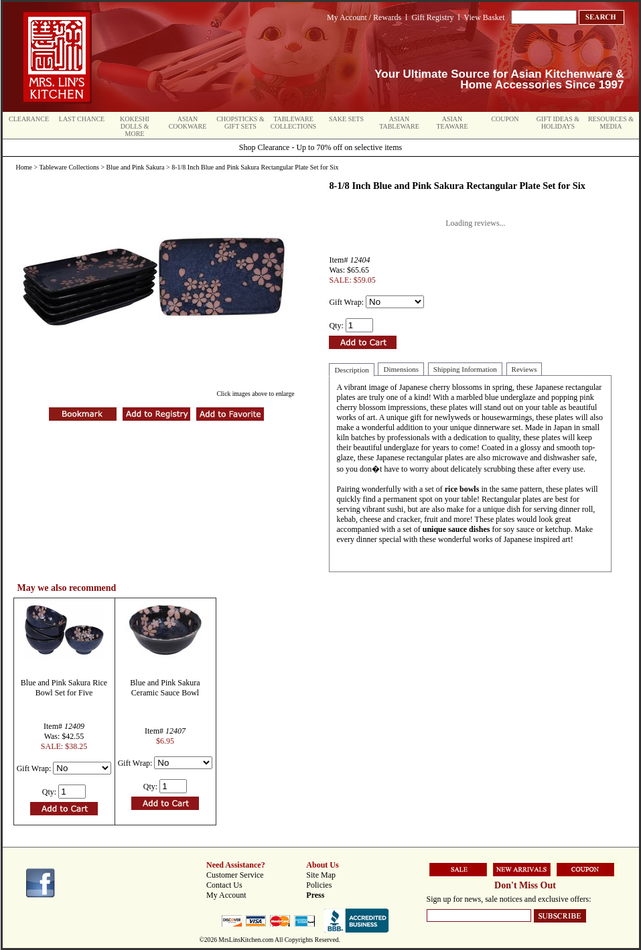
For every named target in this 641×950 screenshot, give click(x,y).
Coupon (504, 119)
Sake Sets (346, 119)
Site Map (321, 875)
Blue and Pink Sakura (135, 167)
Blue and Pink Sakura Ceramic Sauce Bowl (165, 687)
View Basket (484, 17)
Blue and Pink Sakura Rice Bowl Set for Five (64, 687)
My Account (226, 895)
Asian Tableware (399, 122)
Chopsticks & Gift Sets (240, 122)
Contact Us (224, 885)
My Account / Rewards (364, 17)
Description (351, 370)
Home (24, 167)
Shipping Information (465, 369)
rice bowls (462, 489)
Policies (319, 885)
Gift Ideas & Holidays (558, 122)
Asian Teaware (452, 122)
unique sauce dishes (456, 529)
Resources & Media (611, 122)
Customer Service (235, 875)
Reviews (524, 369)
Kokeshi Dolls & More (134, 126)
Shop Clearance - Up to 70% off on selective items (320, 147)
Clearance (29, 119)
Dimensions (401, 369)
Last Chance (81, 119)
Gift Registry (432, 17)
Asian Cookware (188, 122)
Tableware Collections (293, 122)
